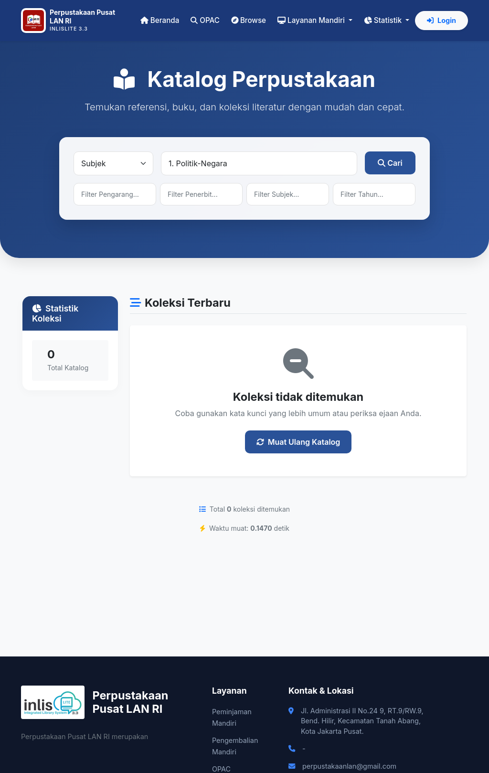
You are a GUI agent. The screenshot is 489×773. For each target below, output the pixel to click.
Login (441, 20)
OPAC (205, 20)
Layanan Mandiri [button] (312, 20)
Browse (248, 20)
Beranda (159, 20)
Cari (390, 163)
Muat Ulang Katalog (298, 442)
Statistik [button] (384, 20)
